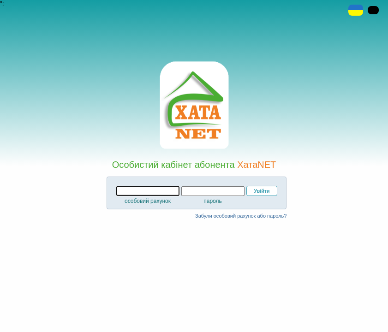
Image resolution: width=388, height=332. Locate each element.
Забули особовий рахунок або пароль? (241, 216)
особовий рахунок (148, 201)
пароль (212, 201)
